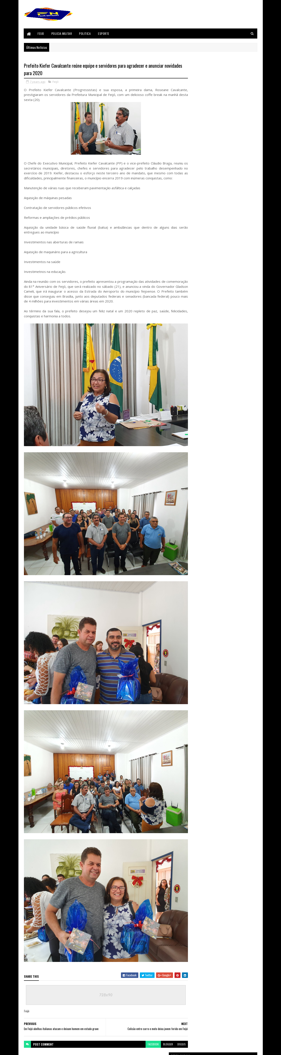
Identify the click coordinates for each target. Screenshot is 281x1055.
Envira (194, 537)
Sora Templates (67, 1049)
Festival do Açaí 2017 (201, 559)
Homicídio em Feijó (217, 393)
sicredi (194, 626)
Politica (85, 33)
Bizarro (195, 508)
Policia (194, 589)
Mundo (194, 582)
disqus (173, 1017)
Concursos (196, 530)
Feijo (41, 33)
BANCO (194, 500)
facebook (144, 1017)
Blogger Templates (34, 1049)
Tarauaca (195, 633)
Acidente (195, 485)
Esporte (104, 33)
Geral (193, 567)
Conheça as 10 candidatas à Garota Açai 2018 (232, 412)
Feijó (55, 82)
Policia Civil (197, 596)
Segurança (196, 619)
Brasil (194, 515)
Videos (194, 641)
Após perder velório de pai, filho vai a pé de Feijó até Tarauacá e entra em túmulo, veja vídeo (230, 439)
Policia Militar (61, 33)
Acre (193, 493)
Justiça (194, 574)
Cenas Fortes (197, 522)
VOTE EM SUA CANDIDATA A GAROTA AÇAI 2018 (232, 371)
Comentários (239, 464)
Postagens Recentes (205, 464)
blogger (159, 1017)
